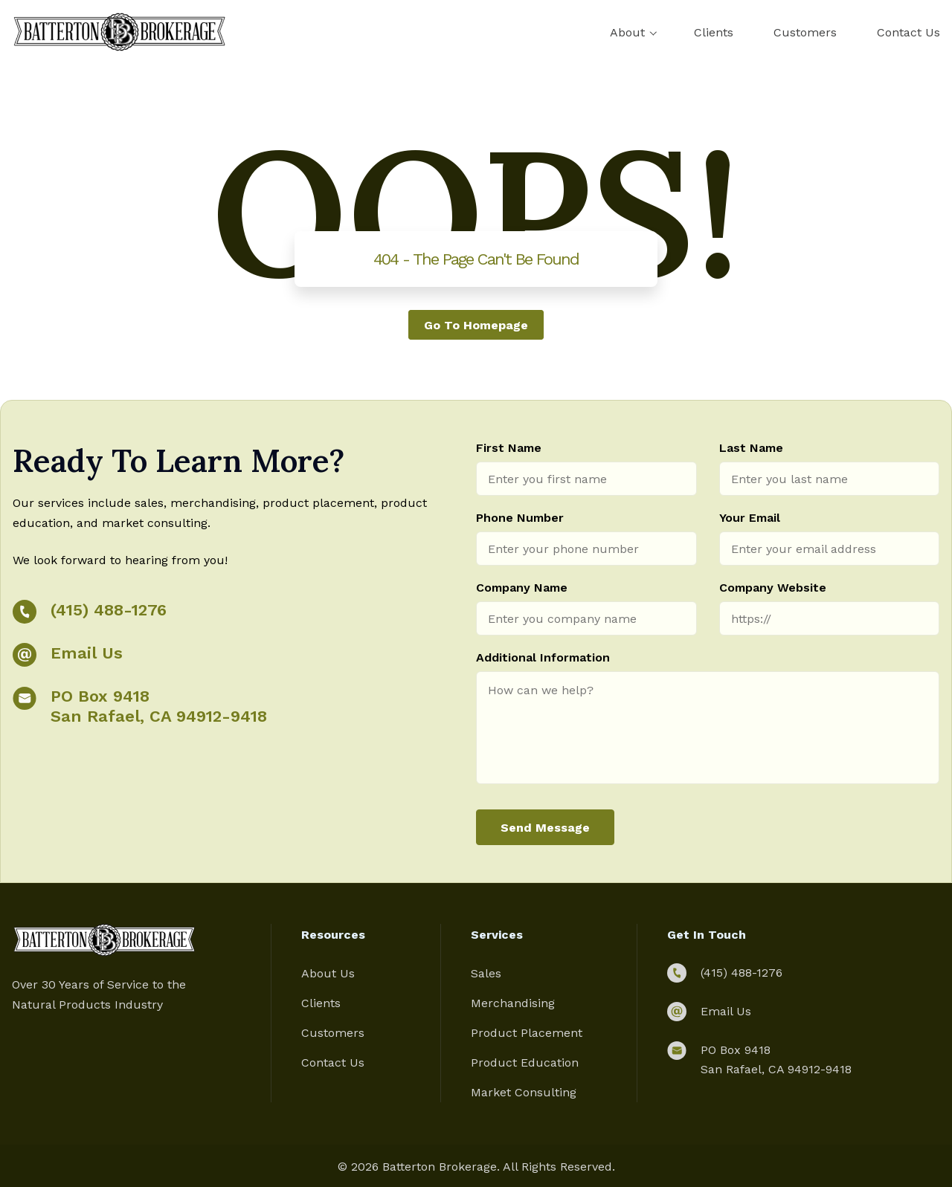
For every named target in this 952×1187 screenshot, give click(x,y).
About (627, 32)
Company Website (772, 587)
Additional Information (543, 657)
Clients (713, 32)
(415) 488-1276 (109, 610)
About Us (328, 973)
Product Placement (526, 1033)
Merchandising (513, 1003)
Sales (486, 973)
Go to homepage (476, 324)
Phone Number (520, 518)
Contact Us (908, 32)
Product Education (525, 1062)
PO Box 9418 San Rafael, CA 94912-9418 (159, 706)
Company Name (521, 587)
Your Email (749, 518)
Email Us (87, 653)
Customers (805, 32)
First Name (508, 448)
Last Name (751, 448)
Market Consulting (523, 1092)
